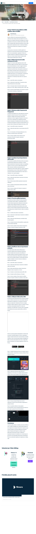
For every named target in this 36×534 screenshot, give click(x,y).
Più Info (30, 461)
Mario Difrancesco (13, 33)
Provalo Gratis (14, 462)
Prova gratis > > (18, 16)
